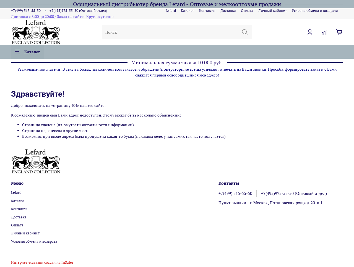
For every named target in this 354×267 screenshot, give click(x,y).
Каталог (187, 10)
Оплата (247, 10)
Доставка (228, 10)
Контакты (207, 10)
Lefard (171, 10)
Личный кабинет (272, 10)
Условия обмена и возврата (315, 10)
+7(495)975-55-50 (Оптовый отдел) (78, 10)
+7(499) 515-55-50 (26, 10)
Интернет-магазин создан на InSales (42, 262)
